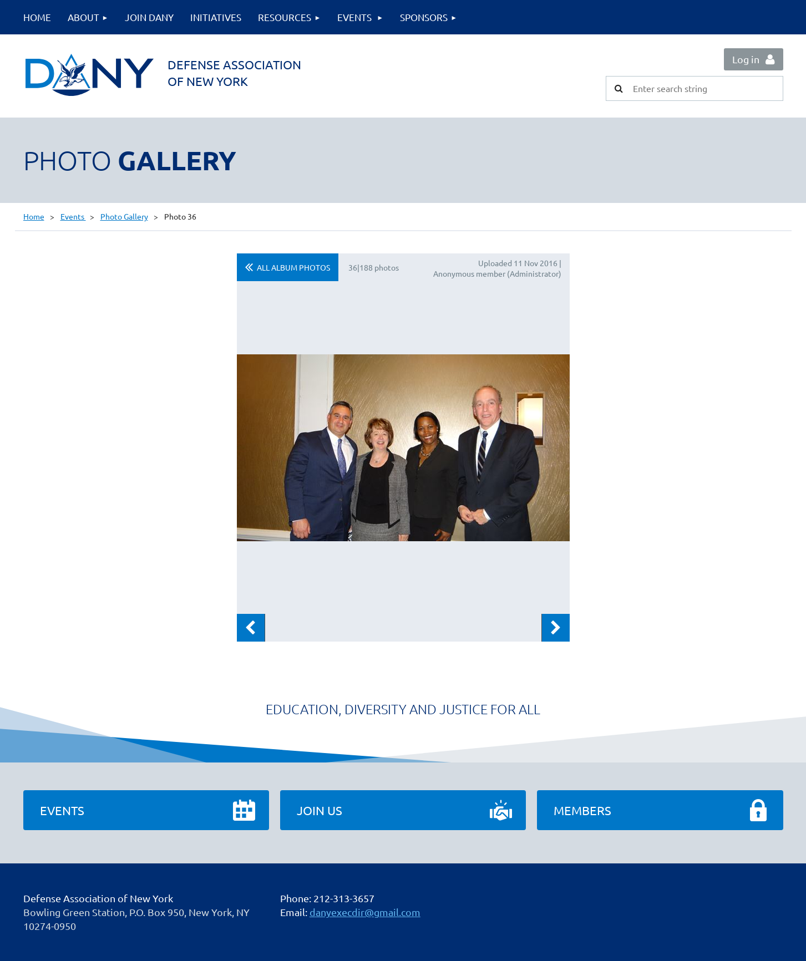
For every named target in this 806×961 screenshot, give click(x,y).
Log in (745, 59)
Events (73, 216)
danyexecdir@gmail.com (365, 912)
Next (556, 628)
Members (582, 810)
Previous (251, 628)
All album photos (293, 267)
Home (33, 216)
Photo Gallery (124, 216)
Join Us (319, 810)
